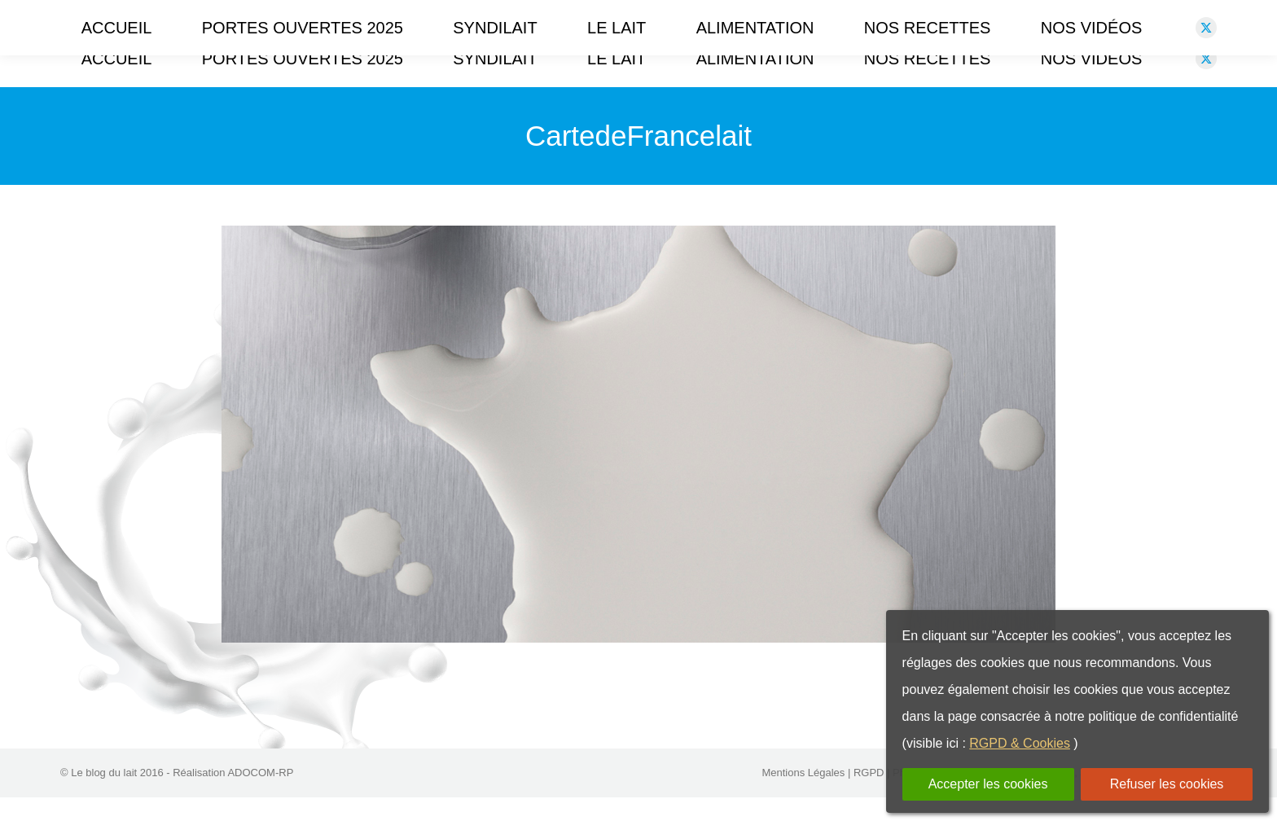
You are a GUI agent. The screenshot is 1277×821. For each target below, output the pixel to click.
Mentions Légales (803, 796)
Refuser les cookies (1167, 784)
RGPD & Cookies (1019, 743)
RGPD (869, 796)
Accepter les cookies (988, 784)
